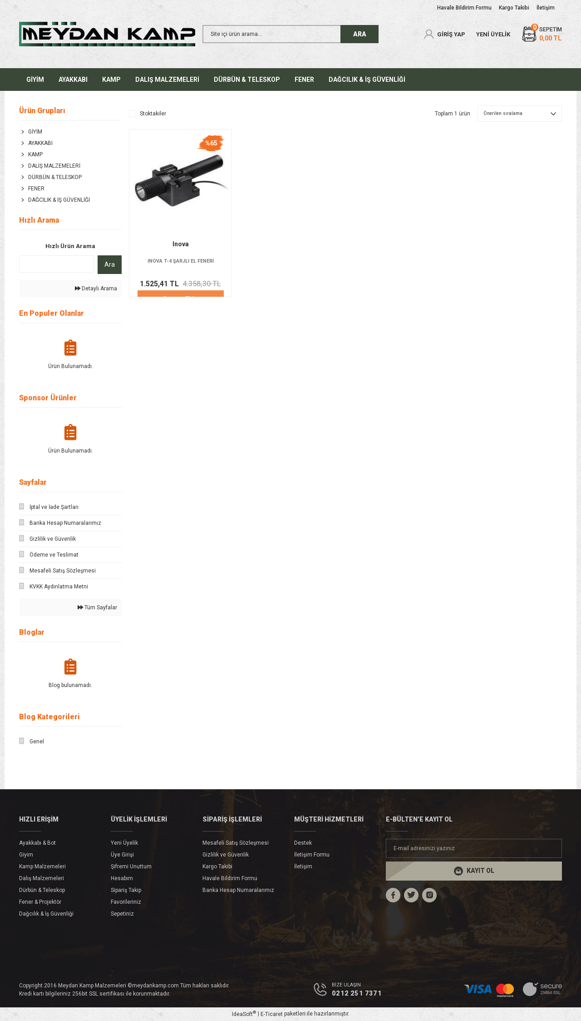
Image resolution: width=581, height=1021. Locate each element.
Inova (180, 244)
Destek (303, 843)
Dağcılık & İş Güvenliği (46, 914)
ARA (359, 34)
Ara (109, 264)
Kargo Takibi (217, 866)
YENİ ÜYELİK (493, 34)
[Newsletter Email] (474, 848)
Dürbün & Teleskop (42, 890)
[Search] (290, 34)
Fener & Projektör (40, 902)
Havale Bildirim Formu (229, 878)
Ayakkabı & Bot (37, 843)
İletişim (303, 866)
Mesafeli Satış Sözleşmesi (235, 843)
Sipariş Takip (126, 890)
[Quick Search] (56, 264)
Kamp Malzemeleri (42, 866)
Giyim (26, 855)
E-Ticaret (272, 1014)
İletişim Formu (312, 855)
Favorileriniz (126, 902)
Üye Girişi (122, 855)
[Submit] (474, 871)
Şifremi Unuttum (131, 866)
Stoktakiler (153, 113)
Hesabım (122, 878)
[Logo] (107, 34)
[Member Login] (444, 34)
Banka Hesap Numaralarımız (238, 890)
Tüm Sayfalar (97, 607)
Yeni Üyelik (124, 843)
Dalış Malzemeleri (41, 878)
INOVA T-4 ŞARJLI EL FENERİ (180, 261)
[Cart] (541, 34)
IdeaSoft (244, 1014)
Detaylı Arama (96, 288)
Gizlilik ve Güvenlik (225, 855)
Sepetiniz (122, 914)
